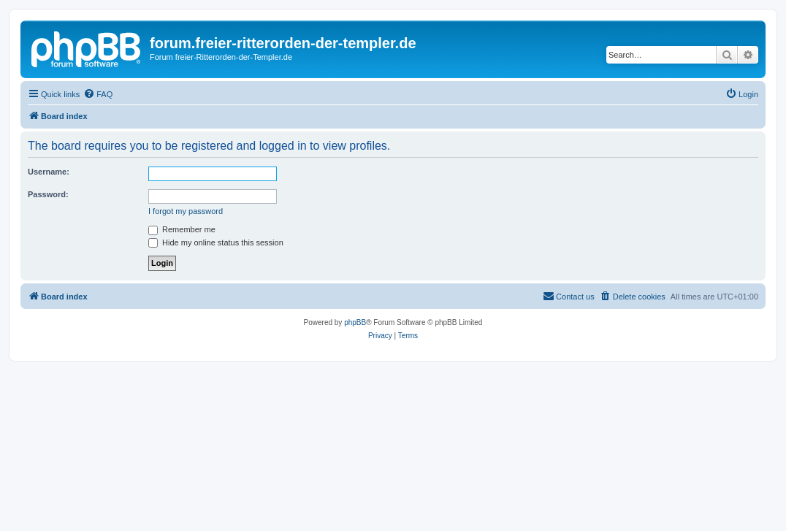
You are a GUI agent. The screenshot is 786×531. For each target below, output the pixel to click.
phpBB (355, 322)
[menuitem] (97, 94)
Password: (48, 194)
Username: (48, 171)
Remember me (181, 229)
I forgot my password (185, 211)
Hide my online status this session (215, 242)
